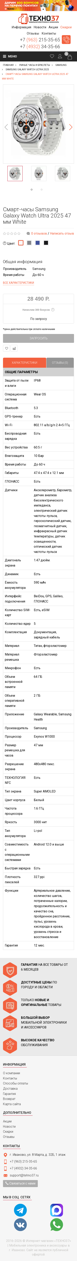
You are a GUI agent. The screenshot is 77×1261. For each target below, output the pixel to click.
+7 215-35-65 (40, 40)
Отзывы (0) (60, 362)
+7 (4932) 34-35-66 (23, 1168)
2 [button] (50, 190)
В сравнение (14, 348)
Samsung (38, 269)
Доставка (10, 1088)
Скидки (8, 1131)
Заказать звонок (66, 39)
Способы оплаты (15, 1083)
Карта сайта (12, 1104)
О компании (11, 1073)
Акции (7, 1121)
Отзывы (8, 1137)
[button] (21, 27)
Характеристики (24, 362)
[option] (38, 124)
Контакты (10, 1078)
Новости (9, 1126)
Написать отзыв (62, 233)
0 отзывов (39, 233)
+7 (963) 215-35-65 (23, 1161)
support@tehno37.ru (24, 1175)
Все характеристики (18, 282)
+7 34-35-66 (40, 46)
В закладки (6, 348)
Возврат (9, 1099)
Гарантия (9, 1094)
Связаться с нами (20, 1183)
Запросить (39, 338)
